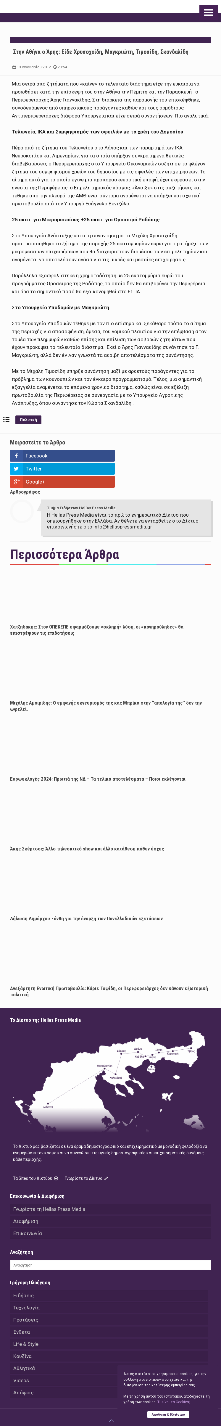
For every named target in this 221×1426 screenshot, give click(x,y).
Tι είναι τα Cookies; (173, 1402)
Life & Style (25, 1318)
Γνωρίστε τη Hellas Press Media (49, 1183)
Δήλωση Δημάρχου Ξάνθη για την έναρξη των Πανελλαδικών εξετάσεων (86, 892)
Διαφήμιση (25, 1195)
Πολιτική (28, 420)
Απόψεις (23, 1366)
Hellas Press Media (94, 1408)
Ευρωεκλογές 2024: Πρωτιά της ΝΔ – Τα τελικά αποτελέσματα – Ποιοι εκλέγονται (97, 753)
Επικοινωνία (27, 1207)
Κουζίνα (22, 1330)
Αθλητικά (24, 1342)
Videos (21, 1354)
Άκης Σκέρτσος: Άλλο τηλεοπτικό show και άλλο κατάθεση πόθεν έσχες (87, 823)
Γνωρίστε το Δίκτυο (87, 1152)
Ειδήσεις (23, 1269)
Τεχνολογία (26, 1282)
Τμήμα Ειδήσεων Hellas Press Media (81, 482)
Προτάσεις (25, 1294)
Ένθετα (21, 1306)
